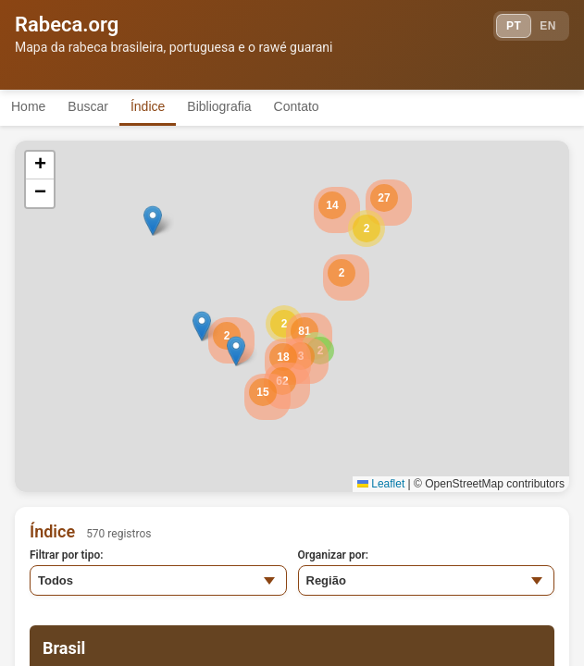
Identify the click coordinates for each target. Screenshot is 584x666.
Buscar (88, 106)
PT (513, 25)
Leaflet (380, 483)
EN (548, 25)
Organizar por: (333, 555)
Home (28, 106)
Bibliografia (219, 106)
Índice (147, 106)
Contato (296, 106)
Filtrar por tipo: (67, 555)
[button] (366, 228)
